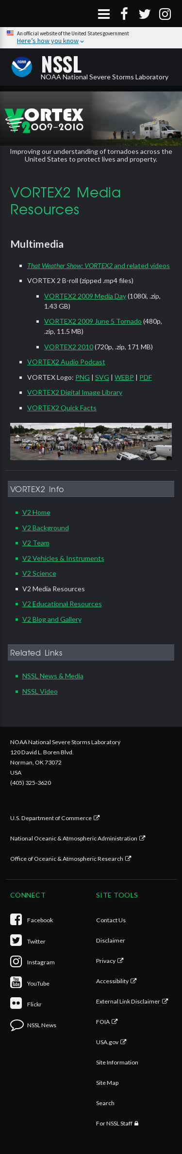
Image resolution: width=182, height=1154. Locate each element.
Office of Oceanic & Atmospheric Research (66, 858)
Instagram (32, 962)
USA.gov (107, 1042)
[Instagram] (165, 13)
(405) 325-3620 (30, 782)
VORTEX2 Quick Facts (62, 408)
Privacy (106, 960)
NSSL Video (40, 691)
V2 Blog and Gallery (52, 619)
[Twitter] (144, 13)
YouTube (30, 983)
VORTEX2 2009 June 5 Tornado (93, 321)
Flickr (26, 1004)
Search (105, 1103)
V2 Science (39, 573)
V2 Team (36, 543)
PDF (145, 377)
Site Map (107, 1082)
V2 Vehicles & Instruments (63, 558)
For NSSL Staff (114, 1123)
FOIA (103, 1021)
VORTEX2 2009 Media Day (85, 296)
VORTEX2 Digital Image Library (74, 392)
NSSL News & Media (52, 676)
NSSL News (33, 1025)
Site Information (117, 1062)
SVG (102, 377)
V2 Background (45, 528)
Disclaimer (110, 940)
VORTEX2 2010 (68, 347)
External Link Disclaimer (128, 1001)
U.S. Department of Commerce (51, 818)
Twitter (28, 941)
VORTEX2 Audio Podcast (66, 362)
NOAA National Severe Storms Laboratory (104, 66)
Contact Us (111, 920)
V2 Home (36, 512)
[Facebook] (124, 13)
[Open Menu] (104, 13)
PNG (82, 377)
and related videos (141, 265)
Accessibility (112, 981)
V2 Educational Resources (62, 603)
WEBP (124, 377)
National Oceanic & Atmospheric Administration (73, 838)
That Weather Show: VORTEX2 (70, 265)
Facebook (31, 920)
